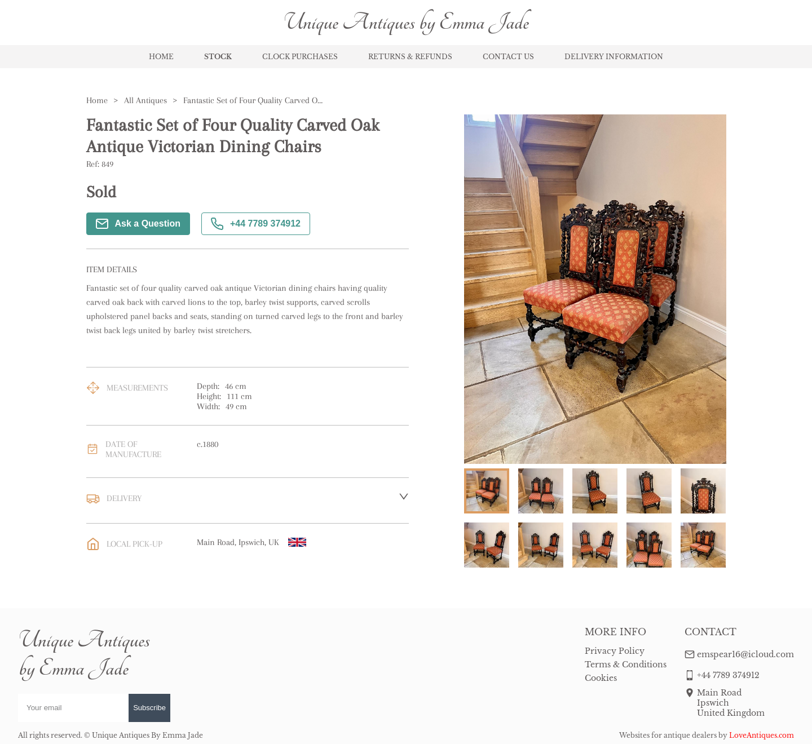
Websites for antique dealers (668, 735)
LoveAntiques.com (761, 735)
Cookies (601, 678)
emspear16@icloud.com (745, 654)
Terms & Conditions (626, 664)
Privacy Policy (615, 651)
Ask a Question (138, 224)
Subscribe (149, 707)
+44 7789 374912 (256, 224)
